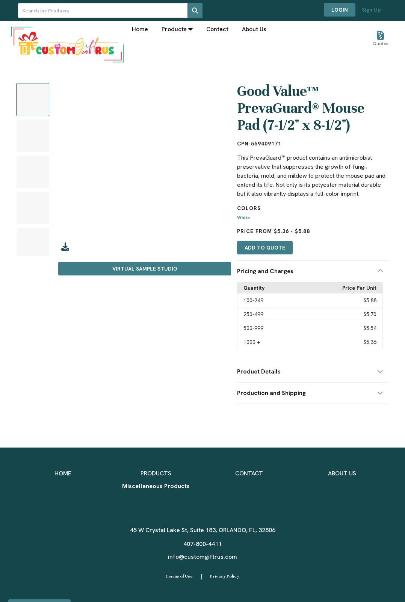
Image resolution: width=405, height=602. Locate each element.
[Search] (194, 10)
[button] (313, 271)
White (243, 218)
